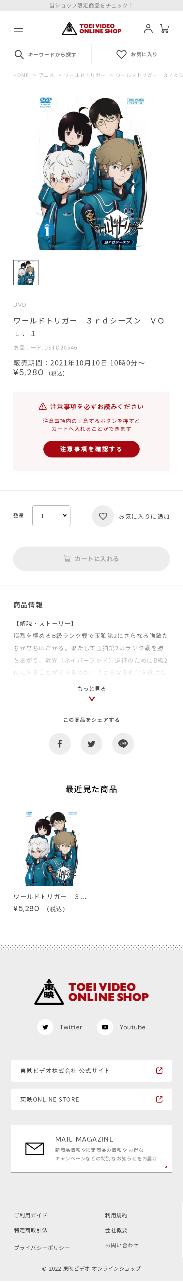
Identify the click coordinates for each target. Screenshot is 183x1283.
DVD (20, 305)
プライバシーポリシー (42, 1249)
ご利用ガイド (31, 1217)
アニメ (46, 75)
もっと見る (91, 689)
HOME (21, 75)
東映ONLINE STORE (49, 1101)
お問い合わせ (122, 1247)
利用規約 (116, 1217)
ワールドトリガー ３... (50, 898)
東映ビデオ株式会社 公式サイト (65, 1072)
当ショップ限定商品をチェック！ (91, 5)
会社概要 (116, 1232)
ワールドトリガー (85, 75)
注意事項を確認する (91, 449)
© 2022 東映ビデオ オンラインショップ (91, 1270)
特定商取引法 (31, 1232)
